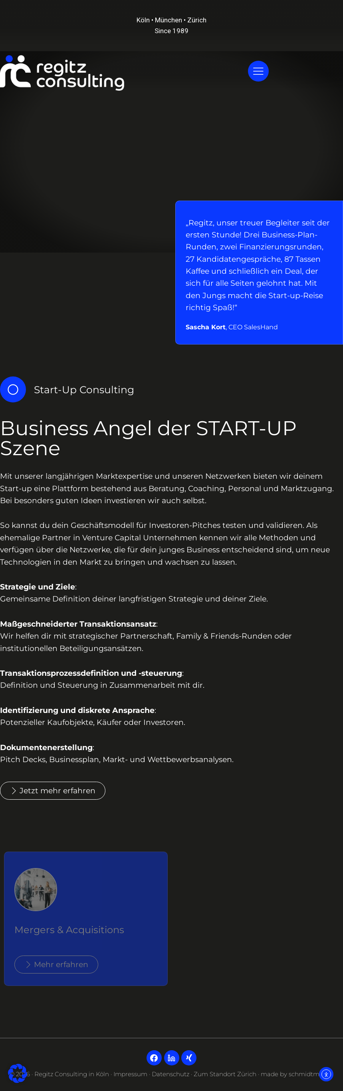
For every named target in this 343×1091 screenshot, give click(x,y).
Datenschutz (170, 1074)
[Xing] (188, 1057)
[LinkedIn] (171, 1057)
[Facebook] (154, 1057)
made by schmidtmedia (296, 1074)
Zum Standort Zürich (225, 1074)
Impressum (130, 1074)
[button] (17, 1073)
